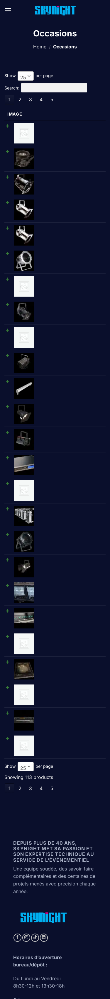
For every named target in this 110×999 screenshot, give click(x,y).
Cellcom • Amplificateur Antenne (66, 277)
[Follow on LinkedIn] (44, 779)
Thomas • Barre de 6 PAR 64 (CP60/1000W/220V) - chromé (64, 414)
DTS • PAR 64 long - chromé (62, 201)
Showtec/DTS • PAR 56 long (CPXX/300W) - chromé (62, 185)
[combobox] (26, 76)
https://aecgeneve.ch (34, 937)
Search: (45, 87)
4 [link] (41, 99)
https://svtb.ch (27, 916)
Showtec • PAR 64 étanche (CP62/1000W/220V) (61, 261)
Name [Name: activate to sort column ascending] (41, 113)
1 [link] (10, 99)
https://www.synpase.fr (36, 947)
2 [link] (19, 99)
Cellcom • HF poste (53, 392)
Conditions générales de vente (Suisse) (55, 978)
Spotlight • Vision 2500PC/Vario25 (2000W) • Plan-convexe (67, 455)
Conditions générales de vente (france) (56, 983)
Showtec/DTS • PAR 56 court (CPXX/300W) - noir (63, 166)
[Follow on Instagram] (26, 779)
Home (39, 47)
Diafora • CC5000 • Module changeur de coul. (61, 531)
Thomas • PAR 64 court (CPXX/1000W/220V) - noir (61, 433)
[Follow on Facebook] (17, 779)
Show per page (28, 76)
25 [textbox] (23, 77)
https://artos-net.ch (32, 927)
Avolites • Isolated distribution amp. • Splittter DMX (64, 512)
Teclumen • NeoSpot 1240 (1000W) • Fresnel (60, 300)
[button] (7, 10)
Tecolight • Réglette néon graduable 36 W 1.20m (59, 242)
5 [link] (51, 99)
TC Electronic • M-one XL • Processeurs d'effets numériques (67, 569)
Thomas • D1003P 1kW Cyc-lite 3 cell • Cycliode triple (67, 474)
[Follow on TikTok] (35, 779)
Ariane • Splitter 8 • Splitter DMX (66, 490)
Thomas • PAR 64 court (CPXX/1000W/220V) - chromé (65, 223)
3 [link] (30, 99)
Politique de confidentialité (54, 974)
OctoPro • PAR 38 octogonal (62, 144)
